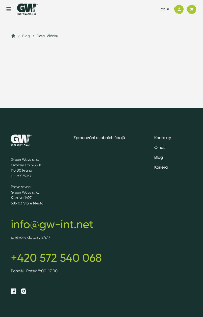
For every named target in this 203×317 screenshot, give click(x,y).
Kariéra (161, 167)
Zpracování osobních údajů (99, 137)
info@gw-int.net (52, 224)
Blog (26, 36)
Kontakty (162, 137)
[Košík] (191, 9)
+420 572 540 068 (56, 257)
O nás (159, 147)
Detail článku (47, 36)
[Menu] (9, 9)
